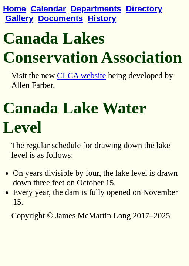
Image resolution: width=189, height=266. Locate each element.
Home (14, 8)
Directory (144, 8)
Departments (96, 8)
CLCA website (81, 75)
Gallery (19, 18)
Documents (60, 18)
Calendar (48, 8)
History (102, 18)
